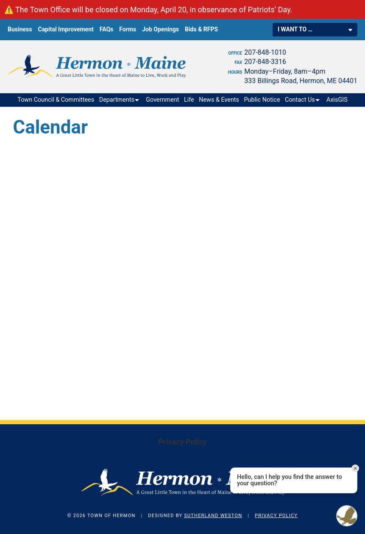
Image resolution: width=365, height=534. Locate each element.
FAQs (107, 29)
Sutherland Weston (213, 515)
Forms (127, 29)
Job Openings (160, 29)
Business (20, 29)
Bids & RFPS (201, 29)
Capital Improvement (65, 29)
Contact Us (300, 99)
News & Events (219, 99)
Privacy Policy (182, 441)
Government (162, 99)
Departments (116, 99)
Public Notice (262, 99)
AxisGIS (337, 99)
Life (189, 99)
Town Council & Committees (55, 99)
